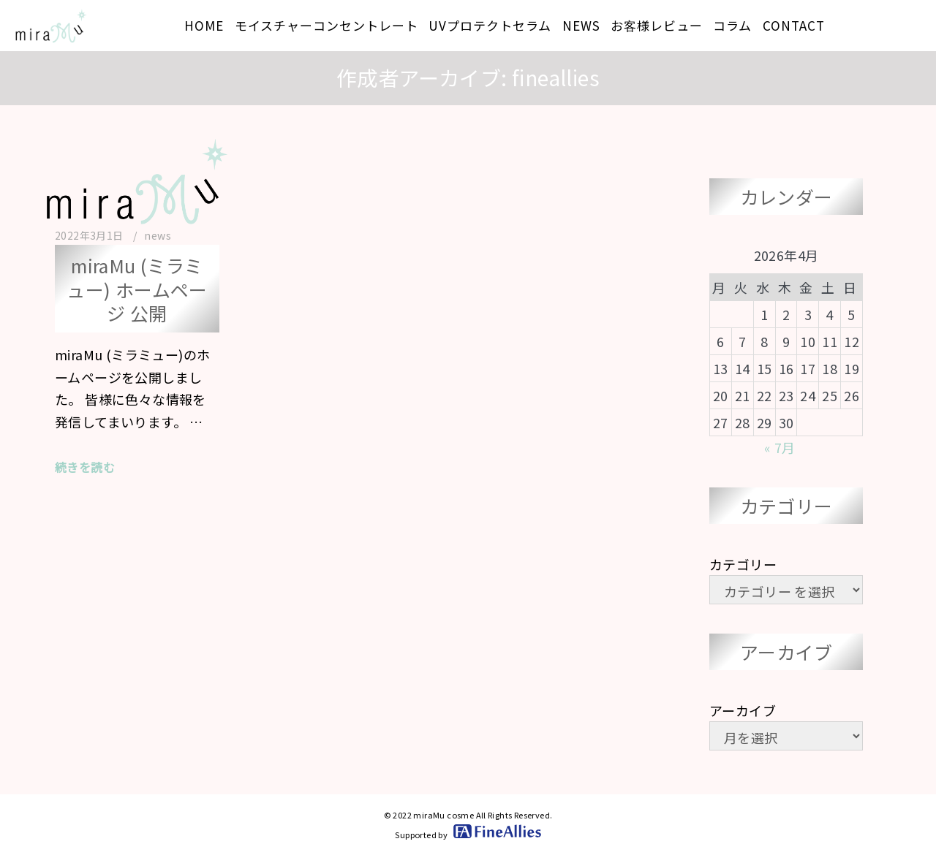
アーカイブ (742, 710)
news (157, 235)
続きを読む (85, 467)
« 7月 (780, 447)
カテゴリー (743, 564)
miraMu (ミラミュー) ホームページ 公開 (137, 289)
